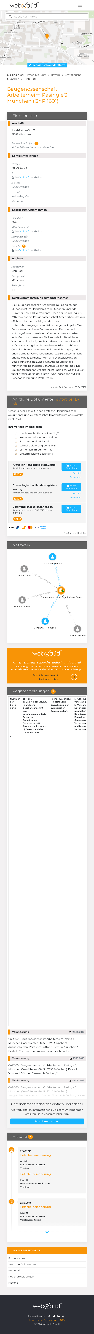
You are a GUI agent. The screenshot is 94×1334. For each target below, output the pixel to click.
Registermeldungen (21, 1276)
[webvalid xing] (63, 1316)
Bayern (55, 74)
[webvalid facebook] (50, 1316)
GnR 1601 (30, 78)
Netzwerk (14, 1270)
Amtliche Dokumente (22, 1264)
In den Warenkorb (71, 466)
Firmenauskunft (35, 74)
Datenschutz (51, 1320)
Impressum (35, 1320)
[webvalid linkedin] (59, 1316)
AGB (62, 1320)
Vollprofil (24, 177)
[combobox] (47, 16)
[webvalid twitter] (54, 1316)
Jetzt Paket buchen (47, 1121)
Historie (13, 1282)
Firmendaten (16, 1258)
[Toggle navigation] (80, 5)
